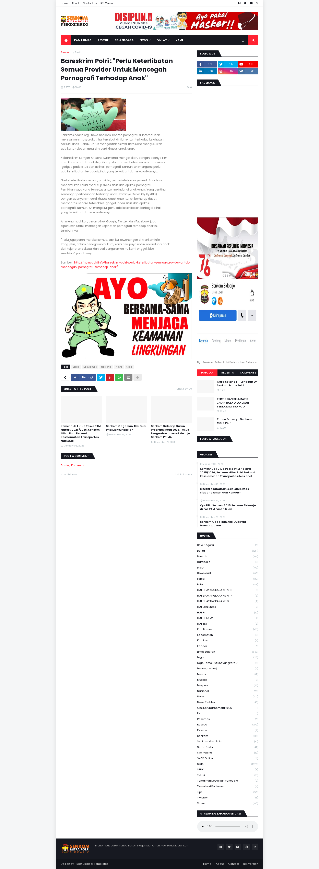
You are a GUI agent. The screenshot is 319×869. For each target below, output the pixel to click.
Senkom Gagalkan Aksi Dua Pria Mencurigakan (126, 428)
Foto (227, 585)
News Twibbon (227, 702)
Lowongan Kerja (227, 668)
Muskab (227, 680)
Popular (207, 373)
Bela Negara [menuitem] (124, 40)
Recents (227, 373)
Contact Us (90, 3)
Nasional (106, 366)
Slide (129, 366)
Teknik (227, 775)
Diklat (227, 568)
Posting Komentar (72, 465)
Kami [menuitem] (179, 40)
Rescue (227, 725)
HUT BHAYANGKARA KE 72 (227, 601)
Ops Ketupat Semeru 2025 (227, 708)
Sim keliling (227, 753)
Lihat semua (184, 388)
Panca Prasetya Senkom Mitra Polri (234, 421)
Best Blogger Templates (92, 864)
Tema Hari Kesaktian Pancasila (227, 781)
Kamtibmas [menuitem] (83, 40)
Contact (233, 864)
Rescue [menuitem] (103, 40)
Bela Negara (227, 545)
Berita (79, 52)
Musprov (227, 685)
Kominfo (227, 640)
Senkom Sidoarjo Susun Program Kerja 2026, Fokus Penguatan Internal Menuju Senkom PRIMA (170, 431)
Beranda (66, 52)
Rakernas (227, 719)
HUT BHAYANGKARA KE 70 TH (227, 590)
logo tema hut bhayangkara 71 (227, 663)
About (75, 3)
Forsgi (227, 579)
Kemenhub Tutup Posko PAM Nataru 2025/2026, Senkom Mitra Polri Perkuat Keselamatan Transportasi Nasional (81, 433)
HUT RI (227, 613)
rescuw (227, 730)
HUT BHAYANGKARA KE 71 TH (227, 596)
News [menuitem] (144, 40)
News (119, 366)
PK (227, 713)
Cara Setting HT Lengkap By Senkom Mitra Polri (237, 383)
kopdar (227, 646)
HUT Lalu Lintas (227, 607)
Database (227, 562)
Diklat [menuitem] (162, 40)
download (227, 573)
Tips (227, 792)
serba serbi (227, 747)
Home (64, 3)
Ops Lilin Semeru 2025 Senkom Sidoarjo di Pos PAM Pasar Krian (228, 507)
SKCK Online (227, 758)
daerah (227, 556)
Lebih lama (183, 474)
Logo (227, 657)
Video (227, 803)
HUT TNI (227, 624)
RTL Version (107, 3)
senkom (227, 736)
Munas (227, 674)
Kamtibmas (90, 366)
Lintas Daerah (227, 652)
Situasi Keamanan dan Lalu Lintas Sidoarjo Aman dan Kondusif (224, 490)
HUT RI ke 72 (227, 618)
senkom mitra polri (227, 741)
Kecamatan (227, 635)
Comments (248, 373)
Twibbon (227, 798)
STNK (227, 770)
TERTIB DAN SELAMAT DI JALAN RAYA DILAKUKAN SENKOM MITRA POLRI (233, 402)
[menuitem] (66, 40)
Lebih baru (70, 474)
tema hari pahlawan (227, 786)
